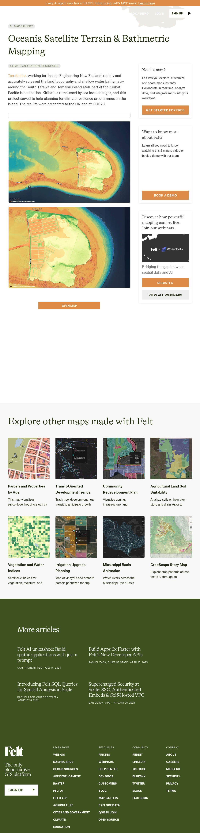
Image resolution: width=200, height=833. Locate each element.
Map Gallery (23, 26)
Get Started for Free (165, 110)
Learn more (146, 3)
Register (165, 283)
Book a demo (165, 195)
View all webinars (165, 295)
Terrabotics (17, 75)
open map (69, 305)
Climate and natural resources (34, 65)
